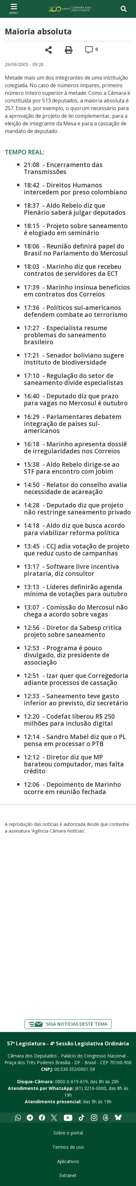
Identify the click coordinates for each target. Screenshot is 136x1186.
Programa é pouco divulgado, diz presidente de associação (66, 655)
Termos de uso (68, 1147)
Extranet (68, 1175)
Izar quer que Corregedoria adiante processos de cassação (76, 679)
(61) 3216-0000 (90, 1088)
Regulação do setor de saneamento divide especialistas (73, 379)
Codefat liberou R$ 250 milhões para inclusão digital (69, 720)
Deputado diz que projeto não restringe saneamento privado (77, 508)
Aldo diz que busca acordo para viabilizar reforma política (74, 529)
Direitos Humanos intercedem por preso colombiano (75, 188)
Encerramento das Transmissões (63, 168)
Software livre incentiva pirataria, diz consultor (71, 570)
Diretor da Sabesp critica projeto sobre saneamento (73, 631)
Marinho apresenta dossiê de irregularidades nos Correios (75, 447)
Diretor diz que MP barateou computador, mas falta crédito (74, 764)
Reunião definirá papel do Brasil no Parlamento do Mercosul (76, 249)
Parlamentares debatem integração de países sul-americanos (72, 423)
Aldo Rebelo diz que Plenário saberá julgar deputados (75, 209)
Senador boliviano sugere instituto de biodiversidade (74, 358)
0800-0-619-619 (71, 1081)
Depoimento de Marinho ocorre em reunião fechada (72, 788)
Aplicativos (68, 1161)
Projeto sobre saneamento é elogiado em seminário (76, 229)
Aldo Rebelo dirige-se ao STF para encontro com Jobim (71, 468)
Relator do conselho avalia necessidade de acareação (75, 488)
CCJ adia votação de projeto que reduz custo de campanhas (76, 549)
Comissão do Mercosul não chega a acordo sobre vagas (76, 610)
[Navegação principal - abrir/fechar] (13, 9)
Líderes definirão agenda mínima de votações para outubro (75, 590)
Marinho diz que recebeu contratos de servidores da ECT (72, 270)
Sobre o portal (68, 1133)
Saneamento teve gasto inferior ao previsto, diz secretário (76, 699)
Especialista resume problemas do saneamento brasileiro (65, 335)
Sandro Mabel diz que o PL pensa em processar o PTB (75, 740)
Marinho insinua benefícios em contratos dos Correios (77, 290)
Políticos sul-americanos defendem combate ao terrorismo (75, 311)
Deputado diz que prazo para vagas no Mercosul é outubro (76, 399)
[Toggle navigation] (124, 9)
